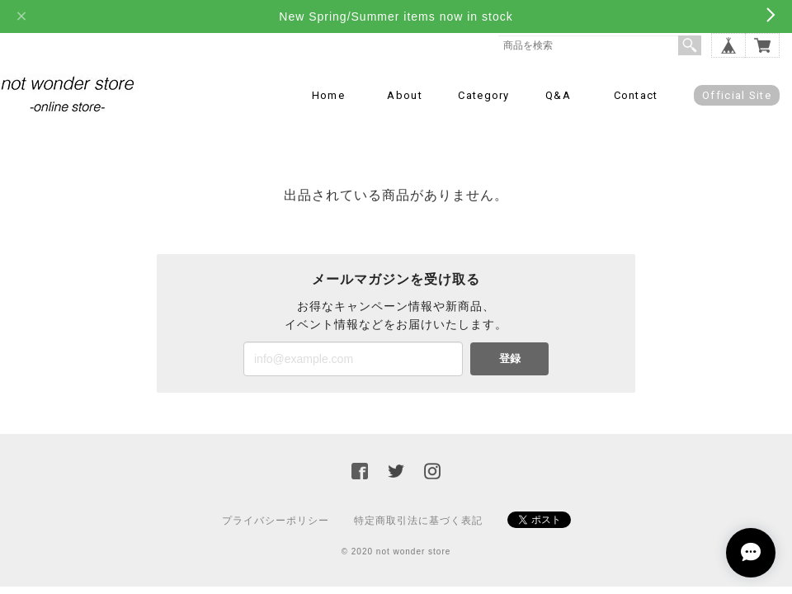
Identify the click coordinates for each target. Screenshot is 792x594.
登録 (510, 358)
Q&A (558, 95)
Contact (636, 95)
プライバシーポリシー (275, 520)
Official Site (736, 95)
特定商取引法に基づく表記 (418, 520)
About (404, 95)
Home (328, 95)
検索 (689, 45)
